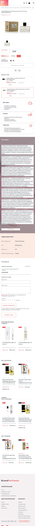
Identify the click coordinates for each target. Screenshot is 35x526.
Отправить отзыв (8, 315)
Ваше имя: (4, 279)
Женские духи (21, 508)
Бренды (3, 506)
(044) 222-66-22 (27, 3)
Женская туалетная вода (24, 518)
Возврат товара (5, 504)
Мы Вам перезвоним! (24, 521)
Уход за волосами (22, 510)
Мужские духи (7, 14)
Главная (20, 502)
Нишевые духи (21, 504)
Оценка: (4, 298)
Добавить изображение (9, 305)
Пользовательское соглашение (8, 495)
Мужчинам (20, 514)
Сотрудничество (5, 493)
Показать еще (11, 229)
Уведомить (21, 82)
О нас (2, 489)
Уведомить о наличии (17, 65)
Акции (2, 502)
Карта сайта (4, 508)
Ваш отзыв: (4, 285)
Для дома (20, 512)
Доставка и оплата (5, 491)
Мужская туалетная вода (24, 516)
